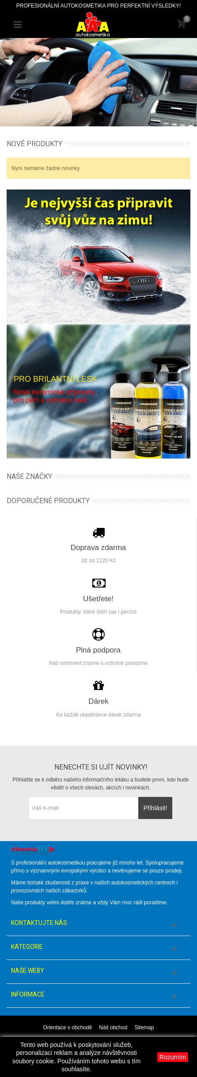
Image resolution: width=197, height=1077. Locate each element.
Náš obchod (113, 1027)
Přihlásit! (155, 808)
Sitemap (144, 1027)
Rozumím (172, 1057)
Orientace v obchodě (67, 1027)
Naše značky (29, 476)
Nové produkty (34, 144)
